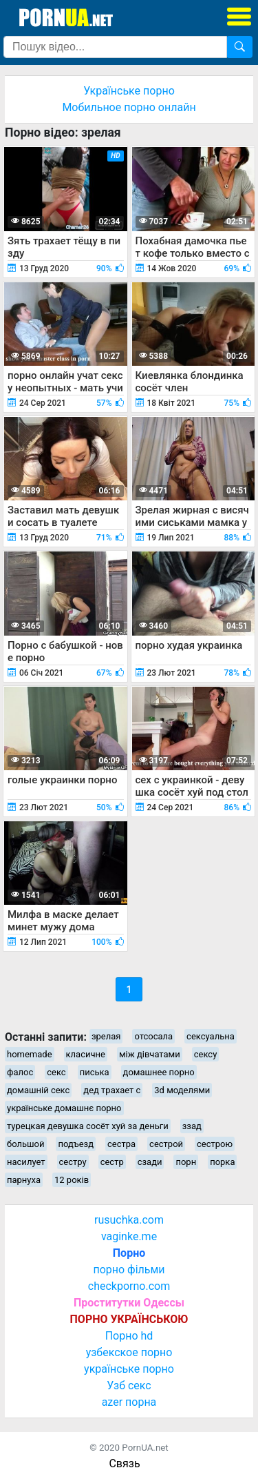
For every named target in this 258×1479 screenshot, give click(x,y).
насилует (26, 1162)
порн (185, 1162)
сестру (73, 1162)
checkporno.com (129, 1286)
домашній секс (38, 1090)
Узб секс (129, 1385)
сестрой (166, 1144)
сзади (150, 1162)
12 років (71, 1180)
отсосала (153, 1036)
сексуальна (210, 1036)
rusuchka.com (129, 1219)
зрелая (106, 1036)
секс (56, 1072)
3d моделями (182, 1090)
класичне (85, 1054)
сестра (121, 1144)
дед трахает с (111, 1090)
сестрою (215, 1144)
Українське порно (129, 90)
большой (26, 1144)
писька (94, 1072)
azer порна (129, 1402)
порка (222, 1162)
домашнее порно (159, 1072)
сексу (205, 1054)
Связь (124, 1463)
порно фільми (128, 1269)
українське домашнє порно (64, 1108)
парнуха (24, 1180)
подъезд (76, 1144)
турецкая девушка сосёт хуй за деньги (88, 1126)
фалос (20, 1072)
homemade (29, 1054)
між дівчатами (149, 1054)
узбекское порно (129, 1352)
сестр (112, 1162)
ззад (192, 1126)
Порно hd (129, 1335)
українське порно (129, 1368)
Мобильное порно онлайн (128, 107)
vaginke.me (129, 1236)
